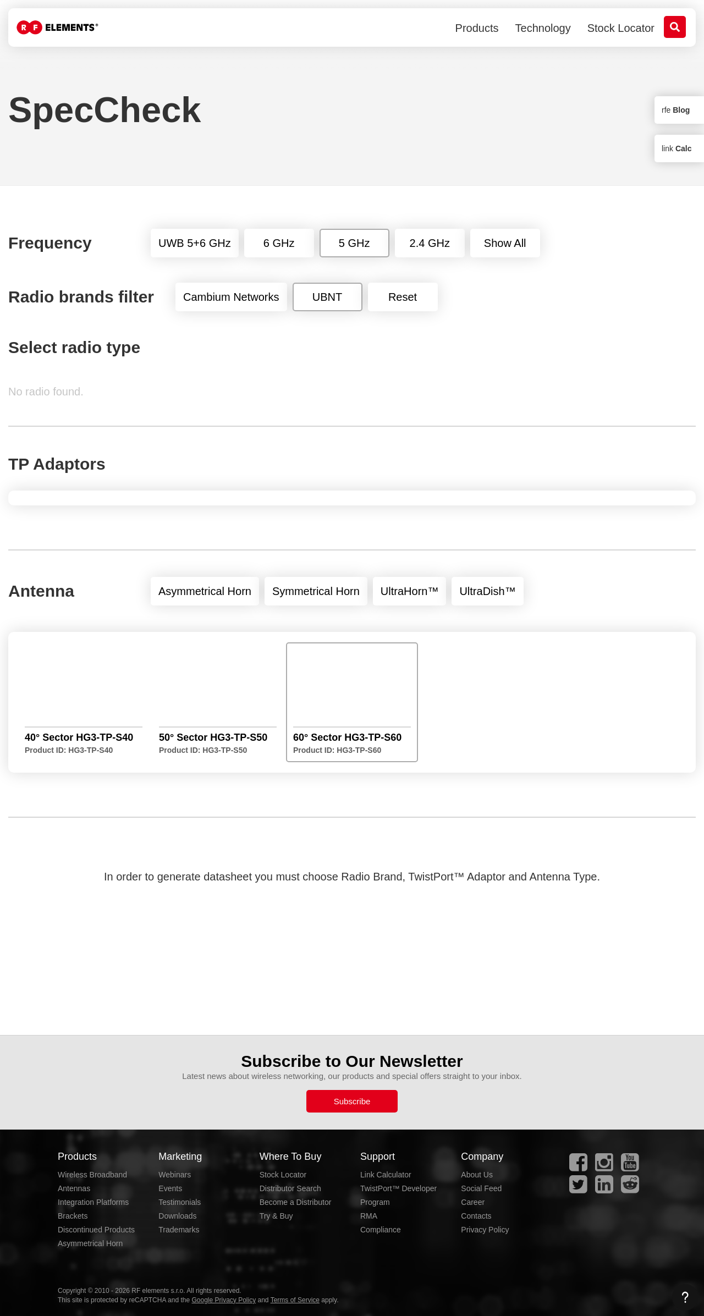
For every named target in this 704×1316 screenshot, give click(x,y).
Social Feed (481, 1188)
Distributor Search (290, 1188)
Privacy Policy (485, 1229)
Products (477, 28)
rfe (676, 110)
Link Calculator (385, 1174)
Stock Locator (620, 28)
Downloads (177, 1216)
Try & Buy (276, 1216)
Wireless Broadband (92, 1174)
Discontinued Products (96, 1229)
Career (473, 1202)
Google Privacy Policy (223, 1300)
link (676, 148)
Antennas (74, 1188)
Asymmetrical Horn (90, 1243)
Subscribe (352, 1101)
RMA (368, 1216)
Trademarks (178, 1229)
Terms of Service (295, 1300)
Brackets (72, 1216)
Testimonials (179, 1202)
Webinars (174, 1174)
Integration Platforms (93, 1202)
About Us (477, 1174)
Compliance (380, 1229)
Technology (543, 28)
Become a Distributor (296, 1202)
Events (170, 1188)
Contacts (476, 1216)
